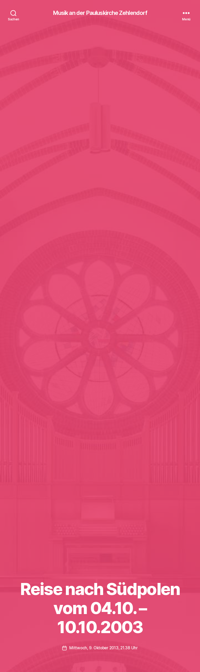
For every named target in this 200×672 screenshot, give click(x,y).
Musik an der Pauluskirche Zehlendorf (100, 13)
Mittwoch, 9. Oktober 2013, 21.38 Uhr (103, 648)
